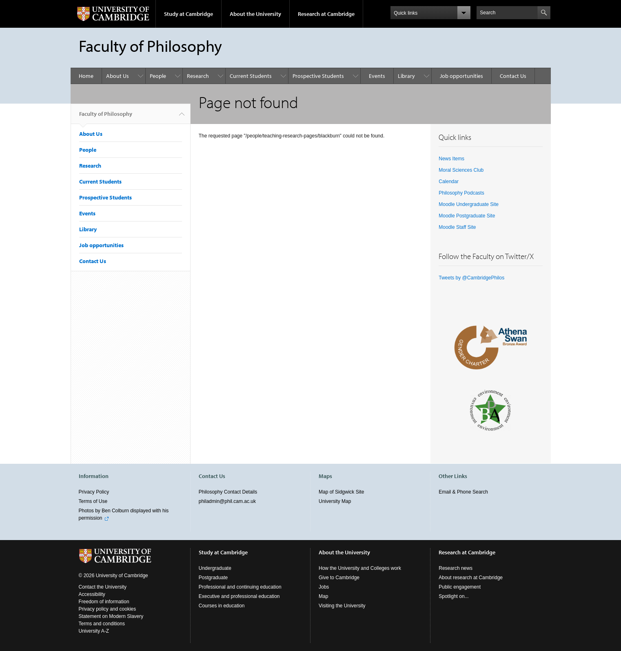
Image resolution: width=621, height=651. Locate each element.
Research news (455, 568)
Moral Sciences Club (461, 170)
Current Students (251, 76)
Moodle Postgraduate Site (467, 216)
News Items (451, 159)
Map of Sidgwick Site (341, 492)
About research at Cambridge (471, 577)
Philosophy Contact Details (228, 492)
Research (198, 76)
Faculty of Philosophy (105, 117)
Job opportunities (461, 76)
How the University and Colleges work (360, 568)
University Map (335, 501)
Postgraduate (213, 577)
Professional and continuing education (240, 587)
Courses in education (222, 606)
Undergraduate (215, 568)
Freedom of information (104, 601)
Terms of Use (93, 501)
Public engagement (460, 587)
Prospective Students (318, 76)
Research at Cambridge (326, 14)
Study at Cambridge (188, 14)
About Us (117, 76)
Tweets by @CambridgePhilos (471, 278)
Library (406, 76)
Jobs (324, 587)
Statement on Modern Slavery (111, 616)
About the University (255, 14)
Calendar (449, 181)
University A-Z (94, 631)
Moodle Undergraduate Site (469, 204)
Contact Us (513, 76)
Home (86, 76)
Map (323, 596)
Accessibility (92, 594)
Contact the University (102, 587)
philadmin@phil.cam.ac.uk (227, 501)
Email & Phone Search (463, 492)
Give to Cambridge (339, 577)
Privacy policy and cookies (107, 609)
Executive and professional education (239, 596)
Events (377, 76)
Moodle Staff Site (457, 227)
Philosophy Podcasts (461, 193)
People (158, 76)
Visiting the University (342, 606)
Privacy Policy (94, 492)
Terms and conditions (102, 624)
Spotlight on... (453, 596)
